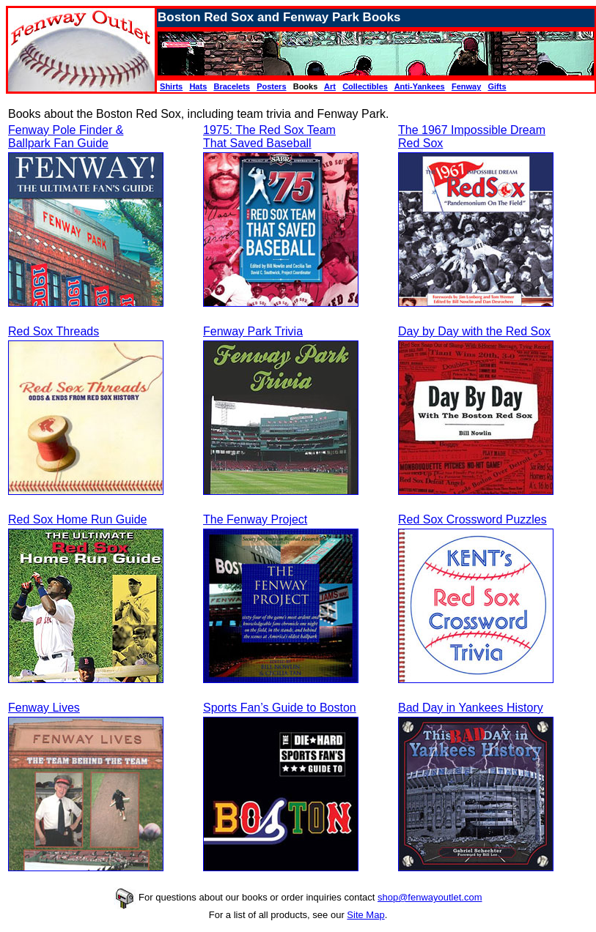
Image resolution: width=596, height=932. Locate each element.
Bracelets (231, 86)
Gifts (497, 86)
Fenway (466, 86)
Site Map (365, 914)
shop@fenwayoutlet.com (430, 897)
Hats (198, 86)
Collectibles (365, 86)
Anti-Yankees (419, 86)
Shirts (171, 86)
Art (330, 86)
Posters (271, 86)
